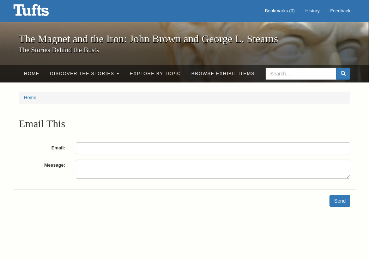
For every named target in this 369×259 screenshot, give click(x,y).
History (312, 10)
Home (32, 73)
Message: (54, 165)
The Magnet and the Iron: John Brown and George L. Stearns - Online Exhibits (39, 12)
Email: (58, 147)
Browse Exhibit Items (223, 73)
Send (340, 201)
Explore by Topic (155, 73)
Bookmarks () (280, 10)
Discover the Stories (85, 73)
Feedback (340, 10)
